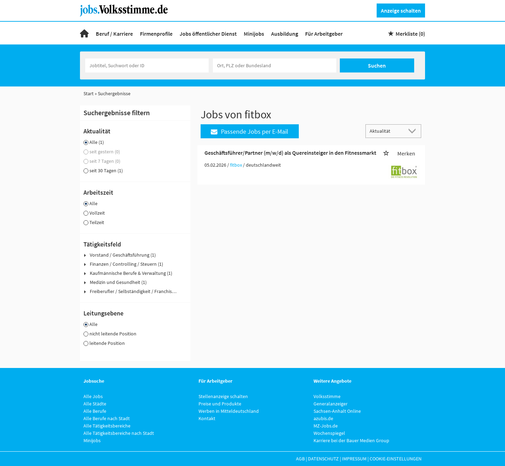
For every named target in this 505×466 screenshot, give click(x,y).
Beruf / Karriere (114, 33)
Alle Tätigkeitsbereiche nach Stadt (118, 433)
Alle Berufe (94, 411)
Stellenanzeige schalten (223, 396)
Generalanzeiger (331, 404)
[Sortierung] (386, 131)
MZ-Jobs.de (326, 426)
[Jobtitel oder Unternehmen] (147, 65)
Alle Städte (94, 404)
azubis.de (323, 418)
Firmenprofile (156, 33)
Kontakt (206, 418)
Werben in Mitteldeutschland (228, 411)
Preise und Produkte (219, 404)
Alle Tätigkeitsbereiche (106, 426)
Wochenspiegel (329, 433)
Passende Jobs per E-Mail (249, 131)
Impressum (354, 458)
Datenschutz (323, 458)
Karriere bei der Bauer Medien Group (351, 440)
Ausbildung (284, 33)
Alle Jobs (93, 396)
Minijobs (254, 33)
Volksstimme (327, 396)
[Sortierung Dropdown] (414, 131)
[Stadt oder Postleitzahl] (274, 65)
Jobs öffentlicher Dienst (208, 33)
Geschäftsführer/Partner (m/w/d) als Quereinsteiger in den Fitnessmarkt (290, 152)
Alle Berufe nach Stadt (106, 418)
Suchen (377, 65)
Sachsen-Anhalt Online (337, 411)
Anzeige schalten (401, 10)
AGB (300, 458)
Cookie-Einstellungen (396, 458)
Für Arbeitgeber (324, 33)
